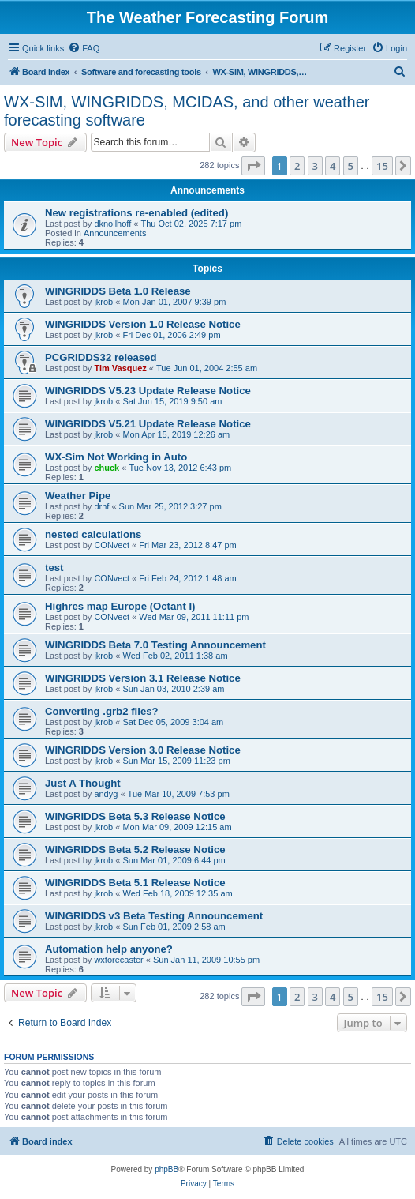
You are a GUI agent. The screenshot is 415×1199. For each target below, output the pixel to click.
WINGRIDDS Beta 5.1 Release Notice (135, 883)
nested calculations (93, 534)
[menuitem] (83, 48)
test (54, 567)
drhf (101, 506)
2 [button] (297, 166)
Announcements (115, 233)
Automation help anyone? (109, 949)
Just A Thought (83, 783)
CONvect (111, 545)
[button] (253, 165)
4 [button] (332, 166)
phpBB (166, 1169)
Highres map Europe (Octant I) (120, 606)
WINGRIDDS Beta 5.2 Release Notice (135, 849)
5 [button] (350, 166)
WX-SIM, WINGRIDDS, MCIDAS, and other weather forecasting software (186, 111)
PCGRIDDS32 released (100, 357)
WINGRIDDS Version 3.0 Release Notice (143, 750)
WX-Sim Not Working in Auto (116, 457)
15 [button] (382, 166)
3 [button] (315, 166)
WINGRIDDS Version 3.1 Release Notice (143, 678)
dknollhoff (112, 223)
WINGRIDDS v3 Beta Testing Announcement (154, 916)
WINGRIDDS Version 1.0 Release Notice (143, 324)
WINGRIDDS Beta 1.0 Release (118, 291)
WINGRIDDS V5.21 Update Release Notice (148, 424)
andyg (106, 794)
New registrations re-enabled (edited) (136, 213)
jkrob (103, 301)
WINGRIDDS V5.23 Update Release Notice (148, 391)
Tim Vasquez (120, 368)
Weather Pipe (77, 496)
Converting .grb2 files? (102, 711)
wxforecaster (118, 959)
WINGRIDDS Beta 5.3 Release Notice (135, 816)
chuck (106, 467)
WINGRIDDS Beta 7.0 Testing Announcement (155, 645)
